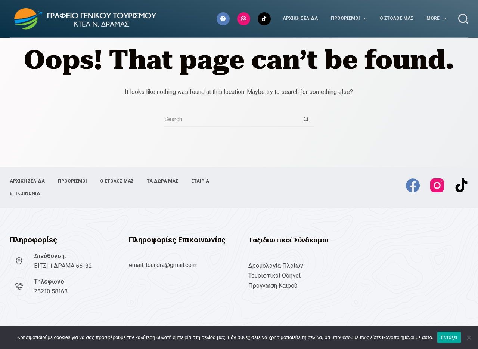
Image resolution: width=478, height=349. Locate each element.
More (437, 18)
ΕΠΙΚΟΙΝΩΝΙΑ (25, 193)
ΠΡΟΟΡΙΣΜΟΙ (350, 18)
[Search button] (306, 119)
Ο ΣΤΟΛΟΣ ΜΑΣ (396, 18)
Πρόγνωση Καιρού (272, 285)
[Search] (463, 19)
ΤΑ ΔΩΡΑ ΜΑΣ (162, 181)
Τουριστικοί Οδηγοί (274, 275)
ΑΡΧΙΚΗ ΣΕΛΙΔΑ (300, 18)
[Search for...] (231, 119)
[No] (468, 337)
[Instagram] (243, 18)
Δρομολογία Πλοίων (275, 265)
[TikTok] (264, 18)
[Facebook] (223, 18)
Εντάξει (449, 337)
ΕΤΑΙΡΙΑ (200, 181)
